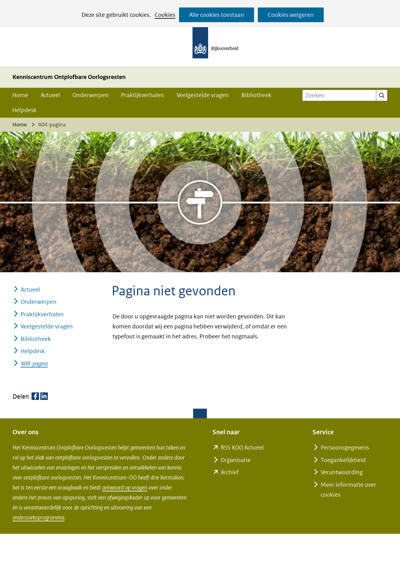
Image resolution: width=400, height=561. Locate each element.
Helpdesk (24, 110)
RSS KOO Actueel (242, 447)
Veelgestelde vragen (203, 95)
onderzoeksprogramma (38, 517)
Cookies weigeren (291, 14)
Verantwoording (342, 472)
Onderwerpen (90, 95)
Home (20, 95)
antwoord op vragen (124, 487)
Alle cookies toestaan (216, 14)
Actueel (50, 95)
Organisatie (236, 460)
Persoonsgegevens (345, 447)
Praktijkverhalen (142, 95)
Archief (230, 472)
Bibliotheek (256, 95)
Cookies (165, 14)
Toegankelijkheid (343, 460)
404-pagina (34, 363)
